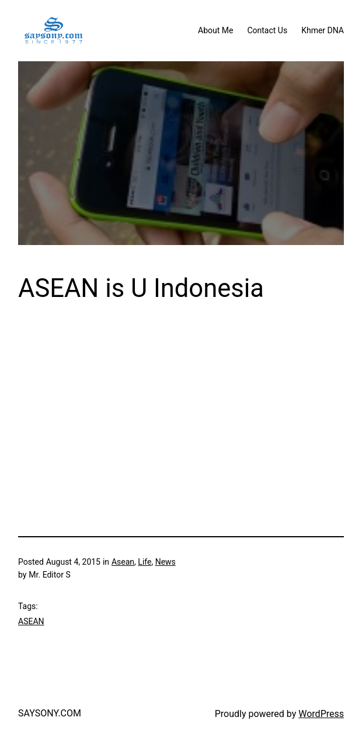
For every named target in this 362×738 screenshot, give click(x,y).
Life (144, 561)
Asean (123, 561)
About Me (215, 30)
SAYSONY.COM (49, 713)
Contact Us (267, 30)
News (165, 561)
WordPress (321, 713)
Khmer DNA (322, 30)
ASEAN (31, 621)
